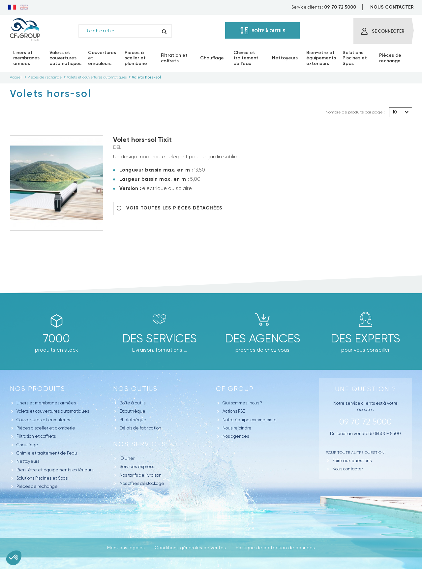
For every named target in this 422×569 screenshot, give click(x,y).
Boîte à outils (132, 402)
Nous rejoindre (237, 428)
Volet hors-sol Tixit (142, 139)
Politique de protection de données (275, 547)
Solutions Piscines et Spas (42, 478)
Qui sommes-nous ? (242, 402)
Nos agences (236, 436)
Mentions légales (126, 547)
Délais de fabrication (140, 428)
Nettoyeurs (27, 461)
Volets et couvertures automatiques (52, 411)
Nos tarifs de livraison (141, 475)
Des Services (159, 338)
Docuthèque (132, 411)
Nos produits (37, 389)
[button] (14, 558)
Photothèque (133, 419)
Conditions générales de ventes (190, 547)
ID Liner (127, 458)
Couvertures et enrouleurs (43, 419)
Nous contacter (347, 468)
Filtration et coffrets (36, 436)
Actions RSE (234, 411)
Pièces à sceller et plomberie (45, 428)
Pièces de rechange (37, 486)
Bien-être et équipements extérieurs (54, 469)
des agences (262, 338)
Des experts (365, 338)
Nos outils (135, 389)
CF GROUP (235, 389)
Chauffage (27, 444)
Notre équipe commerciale (250, 419)
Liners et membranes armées (46, 402)
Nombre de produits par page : (355, 112)
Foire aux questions (352, 460)
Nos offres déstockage (142, 483)
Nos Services (139, 444)
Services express (137, 466)
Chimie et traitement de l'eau (46, 453)
